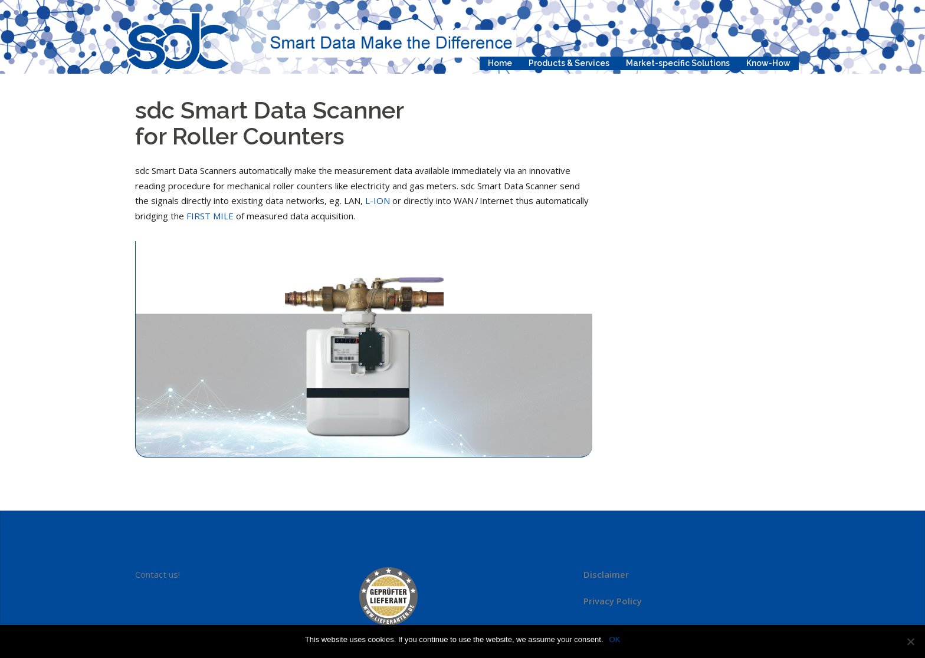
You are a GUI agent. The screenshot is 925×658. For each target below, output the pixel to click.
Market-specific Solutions (678, 63)
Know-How (768, 63)
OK (615, 639)
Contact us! (157, 574)
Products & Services (569, 63)
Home (500, 63)
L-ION (377, 200)
